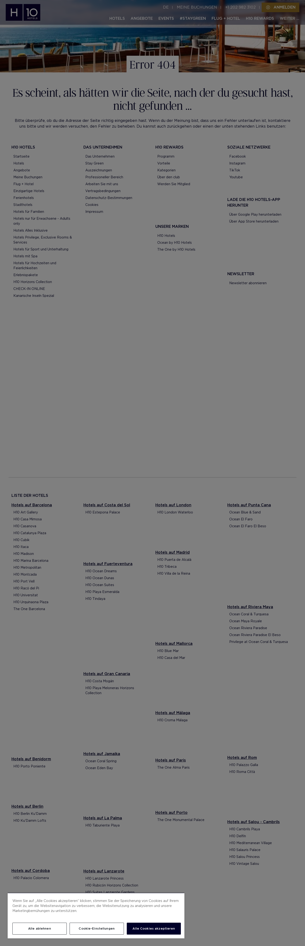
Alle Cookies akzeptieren (153, 928)
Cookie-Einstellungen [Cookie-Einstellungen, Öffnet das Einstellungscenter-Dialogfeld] (97, 928)
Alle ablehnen (39, 928)
